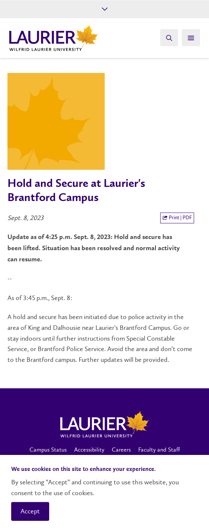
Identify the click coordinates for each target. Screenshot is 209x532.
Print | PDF (177, 217)
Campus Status (48, 449)
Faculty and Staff (159, 449)
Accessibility (89, 449)
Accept (30, 511)
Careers (121, 449)
